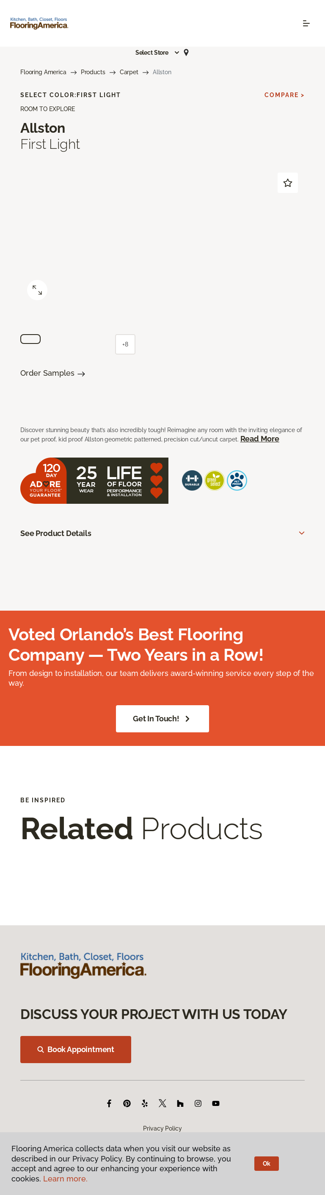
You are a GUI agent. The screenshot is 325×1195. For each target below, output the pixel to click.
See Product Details (55, 533)
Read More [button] (259, 438)
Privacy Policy (162, 1128)
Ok (267, 1163)
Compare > (284, 95)
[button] (157, 52)
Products (93, 72)
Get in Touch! (162, 718)
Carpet (129, 72)
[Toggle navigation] (306, 23)
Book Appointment (75, 1049)
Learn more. (65, 1178)
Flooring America (43, 72)
